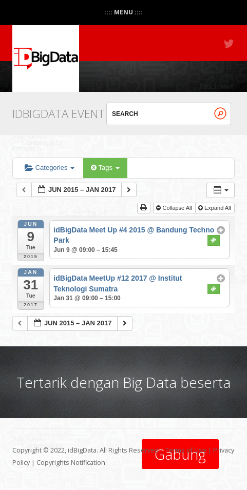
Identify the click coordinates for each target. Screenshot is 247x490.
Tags (105, 167)
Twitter (229, 43)
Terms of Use (185, 450)
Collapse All (175, 208)
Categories (49, 167)
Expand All (215, 208)
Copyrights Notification (70, 462)
